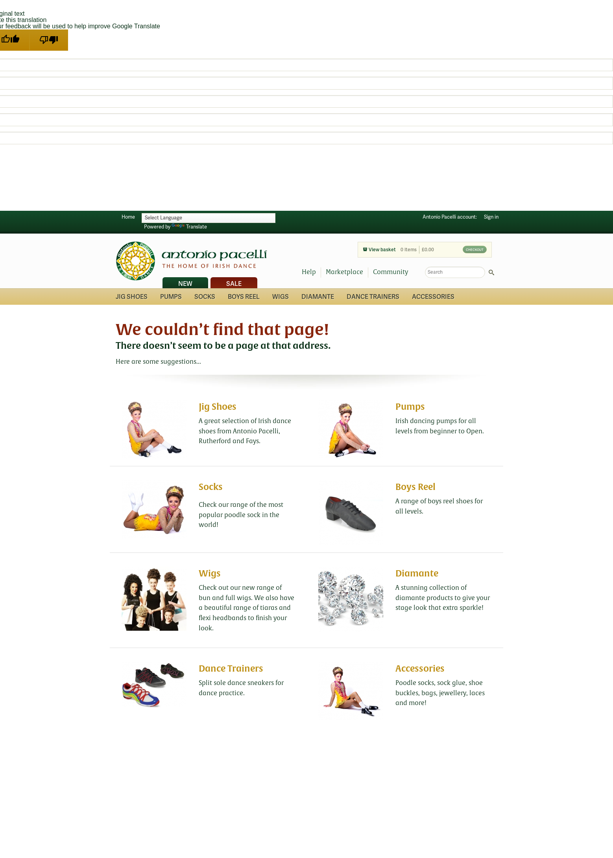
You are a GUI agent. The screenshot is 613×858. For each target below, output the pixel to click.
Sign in (491, 217)
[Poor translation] (49, 40)
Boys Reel (244, 297)
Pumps (171, 297)
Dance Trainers (373, 297)
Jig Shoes (132, 297)
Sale (234, 284)
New (185, 284)
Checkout (475, 250)
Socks (204, 297)
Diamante (317, 297)
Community (390, 272)
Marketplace (344, 272)
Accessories (433, 297)
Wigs (280, 297)
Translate (189, 227)
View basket (379, 250)
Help (309, 272)
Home (128, 217)
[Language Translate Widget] (208, 218)
